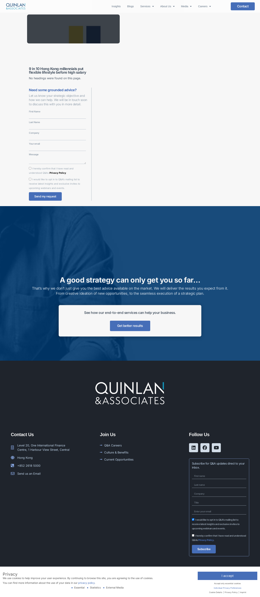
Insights (116, 6)
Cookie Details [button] (216, 592)
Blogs (130, 6)
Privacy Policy (57, 172)
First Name (34, 111)
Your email (34, 143)
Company (34, 133)
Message (34, 154)
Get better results (130, 309)
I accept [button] (228, 576)
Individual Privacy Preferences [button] (227, 588)
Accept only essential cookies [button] (227, 583)
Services (147, 6)
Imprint (243, 592)
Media (186, 6)
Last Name (34, 122)
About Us (167, 6)
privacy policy (86, 582)
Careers (204, 6)
